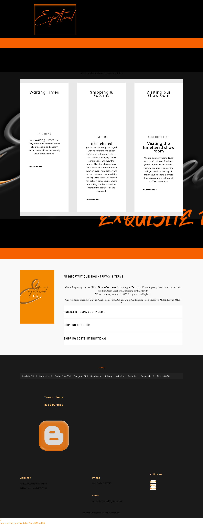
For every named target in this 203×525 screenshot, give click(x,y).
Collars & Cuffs (63, 376)
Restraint (133, 376)
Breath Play (45, 376)
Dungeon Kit (81, 376)
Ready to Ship (29, 376)
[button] (22, 523)
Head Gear (96, 376)
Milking (109, 376)
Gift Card (120, 376)
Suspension (147, 376)
